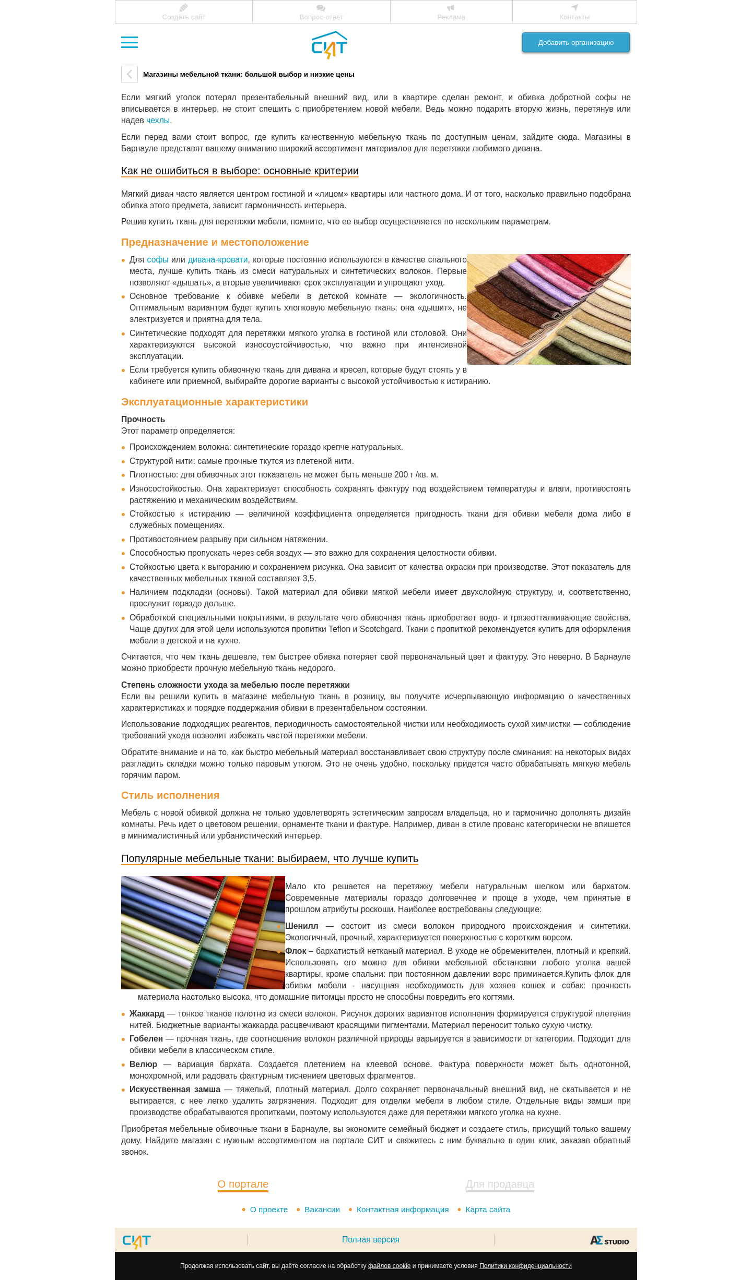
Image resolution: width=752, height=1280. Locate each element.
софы (158, 259)
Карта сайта (490, 1209)
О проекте (267, 1209)
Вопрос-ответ (321, 17)
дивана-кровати (218, 259)
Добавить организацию (576, 42)
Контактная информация (403, 1209)
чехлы (158, 120)
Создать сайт (183, 17)
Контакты (574, 17)
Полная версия (371, 1239)
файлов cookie (389, 1266)
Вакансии (321, 1209)
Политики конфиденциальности (525, 1266)
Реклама (451, 17)
